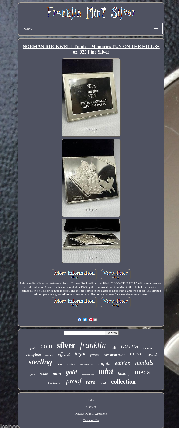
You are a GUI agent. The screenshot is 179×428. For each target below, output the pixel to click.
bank (103, 383)
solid (152, 354)
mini (57, 373)
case (59, 364)
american (86, 364)
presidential (88, 374)
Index (91, 400)
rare (90, 382)
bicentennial (54, 383)
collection (123, 381)
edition (123, 363)
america (147, 348)
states (71, 364)
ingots (104, 363)
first (32, 374)
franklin (93, 345)
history (124, 373)
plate (33, 348)
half (113, 348)
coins (129, 346)
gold (71, 372)
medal (143, 372)
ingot (80, 354)
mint (106, 371)
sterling (40, 362)
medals (144, 362)
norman (49, 355)
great (137, 354)
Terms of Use (91, 420)
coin (46, 346)
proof (74, 381)
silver (66, 345)
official (64, 354)
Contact (91, 406)
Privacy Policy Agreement (91, 413)
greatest (94, 355)
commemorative (114, 355)
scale (44, 373)
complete (33, 354)
